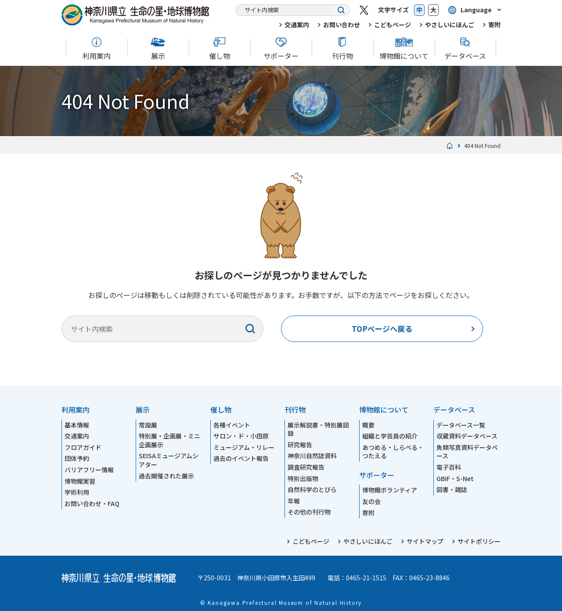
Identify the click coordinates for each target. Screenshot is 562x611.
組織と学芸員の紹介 (390, 435)
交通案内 (297, 24)
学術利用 (77, 492)
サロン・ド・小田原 (241, 435)
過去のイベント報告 (241, 458)
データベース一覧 (460, 425)
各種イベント (231, 425)
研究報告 (300, 444)
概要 (368, 425)
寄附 (494, 24)
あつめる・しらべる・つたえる (393, 451)
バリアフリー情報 (89, 469)
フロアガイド (83, 447)
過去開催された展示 (166, 475)
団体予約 (77, 458)
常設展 (148, 425)
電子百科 (448, 467)
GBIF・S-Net (455, 478)
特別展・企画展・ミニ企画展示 (169, 440)
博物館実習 (80, 481)
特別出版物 (303, 478)
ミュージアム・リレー (243, 447)
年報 (294, 500)
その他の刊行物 (309, 511)
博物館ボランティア (389, 489)
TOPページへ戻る (382, 328)
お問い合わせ (341, 24)
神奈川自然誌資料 (312, 455)
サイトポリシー (479, 541)
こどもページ (392, 24)
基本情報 (77, 425)
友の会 (371, 501)
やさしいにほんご (449, 24)
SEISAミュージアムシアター (168, 460)
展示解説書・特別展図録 (318, 429)
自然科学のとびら (312, 489)
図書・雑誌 (451, 489)
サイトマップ (425, 541)
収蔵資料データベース (466, 435)
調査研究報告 (306, 467)
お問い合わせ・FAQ (92, 503)
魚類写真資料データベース (467, 451)
